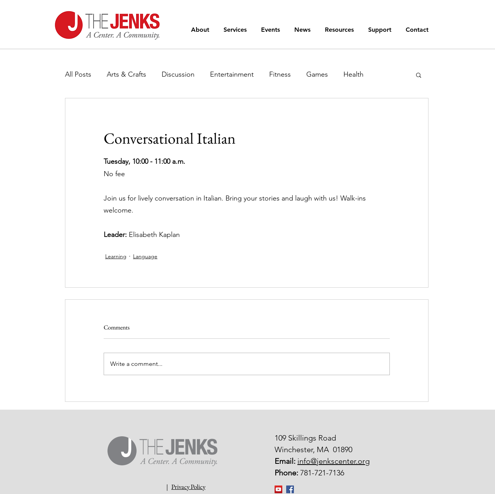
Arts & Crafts (126, 74)
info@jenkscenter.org (333, 461)
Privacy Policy (188, 486)
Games (317, 74)
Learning (115, 256)
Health (353, 74)
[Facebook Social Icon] (290, 489)
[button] (201, 29)
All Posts (78, 74)
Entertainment (232, 74)
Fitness (280, 74)
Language (145, 256)
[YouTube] (278, 489)
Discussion (178, 74)
